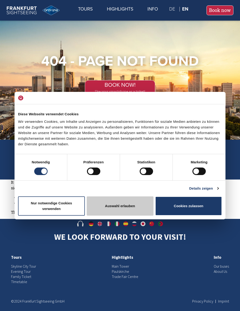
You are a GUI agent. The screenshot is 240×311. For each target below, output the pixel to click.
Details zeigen (201, 188)
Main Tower (120, 266)
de (172, 9)
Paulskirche (120, 271)
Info (152, 9)
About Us (220, 271)
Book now (220, 10)
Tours (85, 9)
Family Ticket (21, 276)
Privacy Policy (203, 301)
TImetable (19, 281)
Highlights (120, 9)
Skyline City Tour (23, 266)
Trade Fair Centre (125, 276)
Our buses (221, 266)
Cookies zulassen (188, 206)
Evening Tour (21, 271)
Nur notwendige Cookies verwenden (51, 206)
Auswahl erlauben (120, 206)
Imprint (223, 301)
